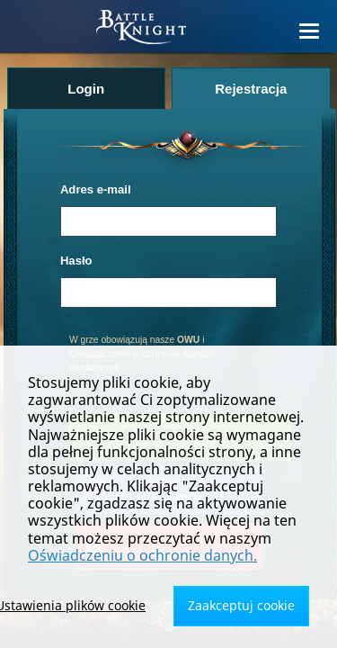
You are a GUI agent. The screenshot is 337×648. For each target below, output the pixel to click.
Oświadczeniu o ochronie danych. (142, 555)
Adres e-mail (95, 189)
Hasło (76, 260)
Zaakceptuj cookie (241, 605)
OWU (188, 340)
